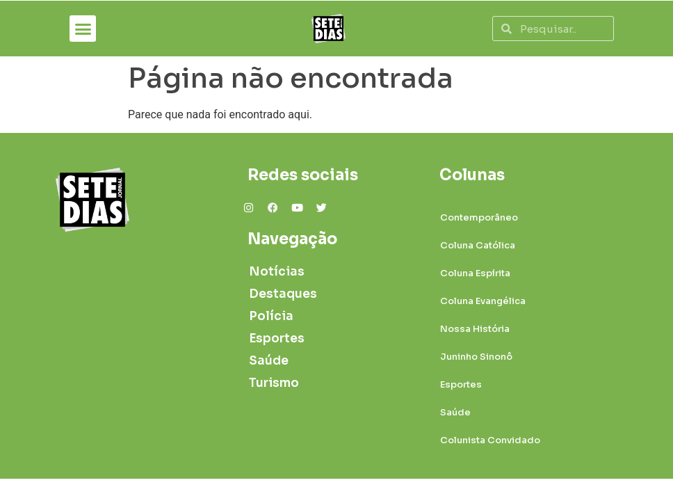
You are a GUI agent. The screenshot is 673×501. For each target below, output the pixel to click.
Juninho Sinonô (476, 357)
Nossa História (475, 329)
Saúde (269, 360)
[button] (83, 28)
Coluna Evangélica (483, 301)
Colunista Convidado (490, 440)
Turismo (274, 383)
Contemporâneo (479, 217)
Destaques (283, 294)
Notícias (277, 271)
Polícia (271, 316)
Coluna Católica (477, 245)
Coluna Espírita (475, 273)
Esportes (277, 338)
